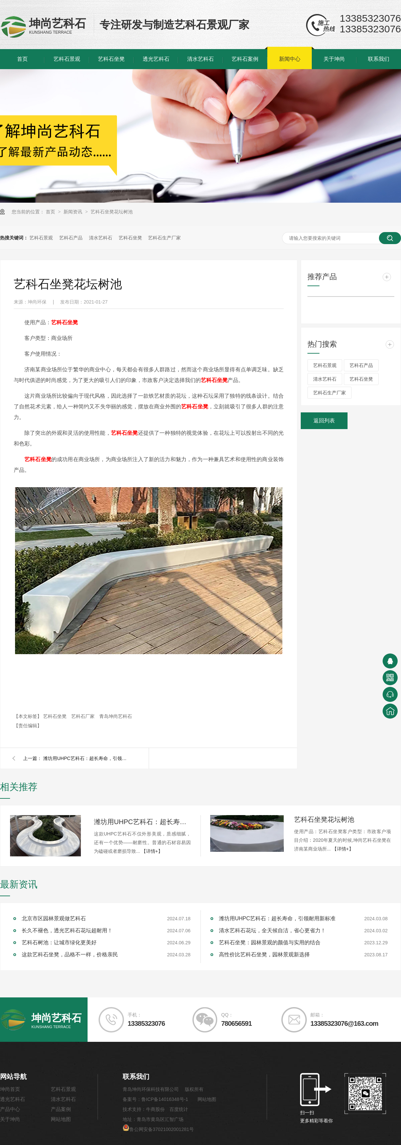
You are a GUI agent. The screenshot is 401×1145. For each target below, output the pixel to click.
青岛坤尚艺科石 (115, 716)
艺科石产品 (71, 237)
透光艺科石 (156, 59)
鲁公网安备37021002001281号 (158, 1129)
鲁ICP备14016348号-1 (164, 1099)
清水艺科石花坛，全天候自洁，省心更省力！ (272, 930)
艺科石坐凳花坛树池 (112, 211)
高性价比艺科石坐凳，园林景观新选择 (264, 954)
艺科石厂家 (83, 716)
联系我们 (378, 59)
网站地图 (61, 1119)
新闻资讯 (73, 211)
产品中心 (10, 1109)
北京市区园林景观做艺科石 (54, 918)
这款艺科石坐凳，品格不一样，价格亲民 (70, 954)
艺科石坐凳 (111, 59)
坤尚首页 (10, 1089)
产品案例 (61, 1109)
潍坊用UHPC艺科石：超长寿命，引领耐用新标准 (86, 758)
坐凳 (64, 322)
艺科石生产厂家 (164, 237)
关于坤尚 (334, 59)
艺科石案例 (245, 59)
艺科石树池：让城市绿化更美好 (59, 942)
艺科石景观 (66, 59)
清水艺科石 (200, 59)
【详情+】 (152, 851)
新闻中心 (289, 59)
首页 (22, 59)
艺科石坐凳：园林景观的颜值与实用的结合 (269, 942)
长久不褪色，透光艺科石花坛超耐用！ (67, 930)
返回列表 (324, 420)
